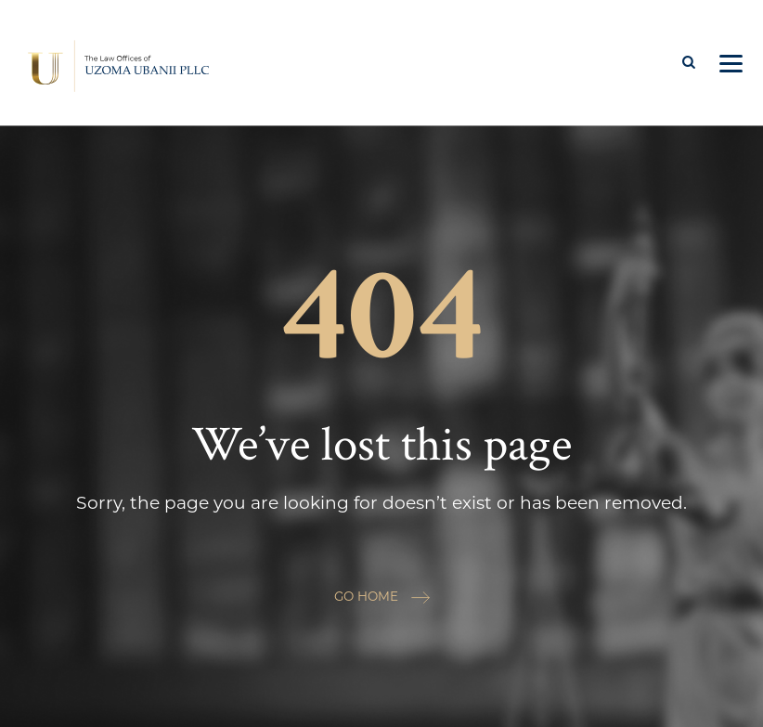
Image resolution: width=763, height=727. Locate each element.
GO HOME (382, 596)
